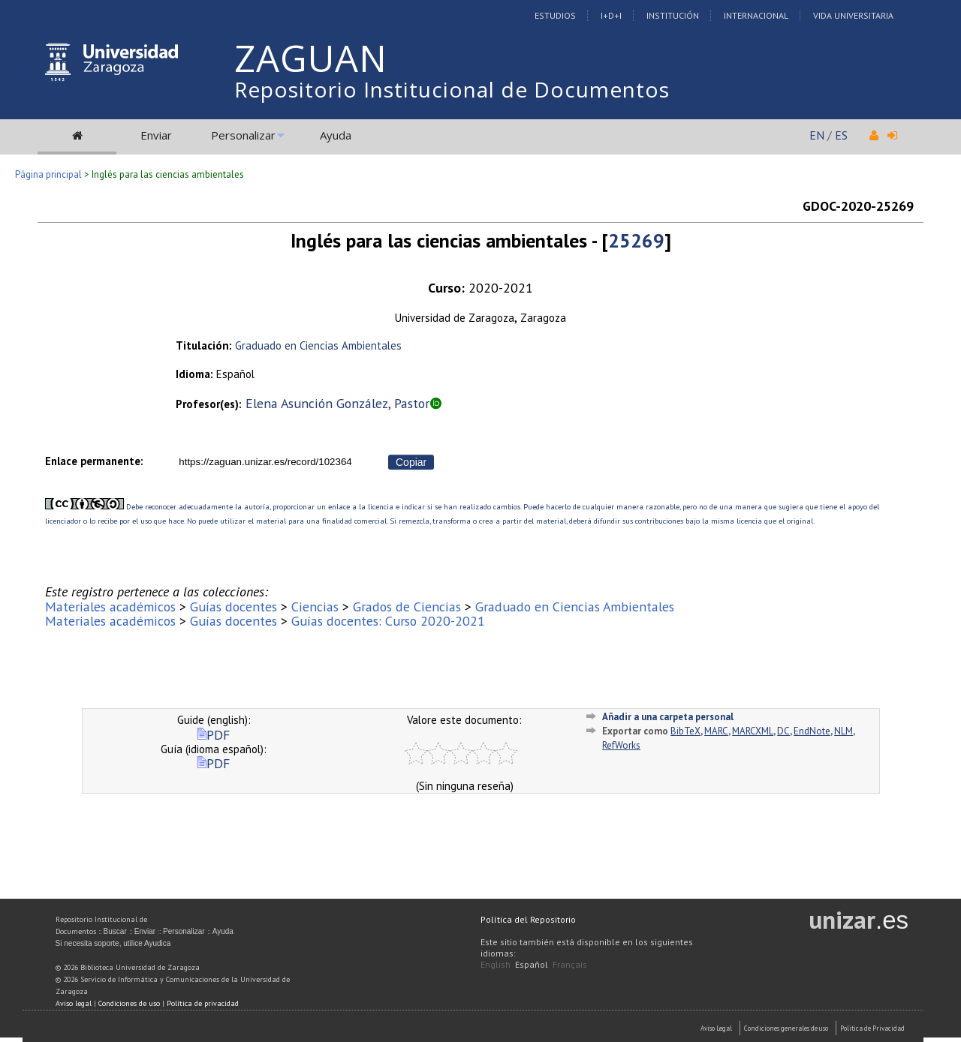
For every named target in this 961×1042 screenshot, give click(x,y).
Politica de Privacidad (872, 1028)
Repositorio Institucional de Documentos (452, 89)
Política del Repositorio (528, 919)
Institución (672, 15)
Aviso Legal (716, 1028)
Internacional (756, 15)
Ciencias (315, 606)
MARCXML (752, 731)
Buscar (115, 931)
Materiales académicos (110, 606)
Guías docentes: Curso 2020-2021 (388, 620)
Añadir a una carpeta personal (668, 716)
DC (783, 731)
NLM (843, 731)
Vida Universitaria (853, 15)
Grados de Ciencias (407, 606)
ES (841, 135)
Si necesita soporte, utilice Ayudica (113, 943)
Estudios (555, 15)
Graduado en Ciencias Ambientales (318, 345)
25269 (636, 240)
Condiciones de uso (129, 1003)
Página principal (48, 174)
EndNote (812, 731)
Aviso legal (74, 1003)
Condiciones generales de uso (786, 1028)
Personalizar (243, 135)
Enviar (156, 135)
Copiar (411, 462)
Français (570, 964)
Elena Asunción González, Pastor (337, 403)
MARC (716, 731)
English (495, 964)
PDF (213, 734)
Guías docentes (233, 606)
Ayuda (335, 135)
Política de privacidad (203, 1003)
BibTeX (685, 731)
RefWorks (621, 745)
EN (816, 135)
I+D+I (611, 15)
